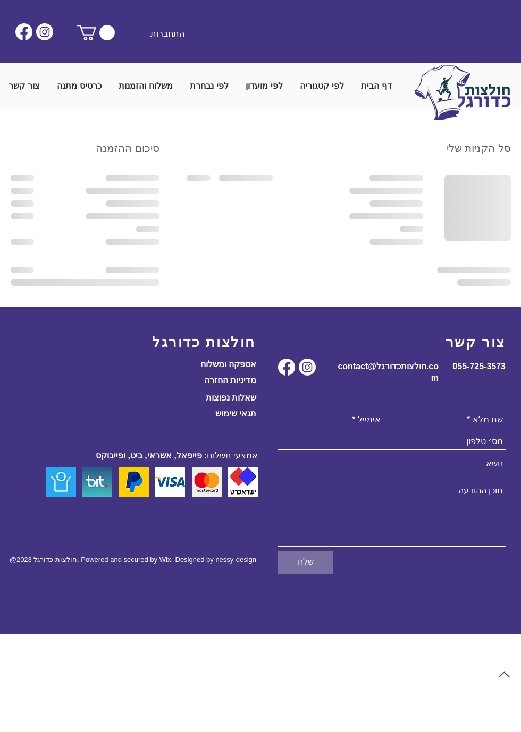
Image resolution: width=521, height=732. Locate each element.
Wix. (166, 560)
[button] (96, 32)
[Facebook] (23, 31)
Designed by (195, 560)
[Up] (504, 674)
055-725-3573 (479, 366)
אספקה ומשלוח (228, 364)
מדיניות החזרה (230, 380)
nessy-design (235, 560)
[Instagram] (44, 31)
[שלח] (305, 562)
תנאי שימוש (235, 413)
